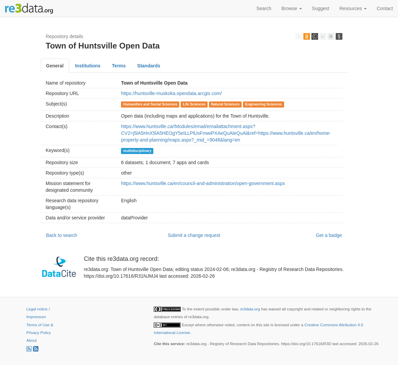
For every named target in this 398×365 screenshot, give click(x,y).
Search (263, 8)
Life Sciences (194, 104)
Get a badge (329, 235)
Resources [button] (353, 8)
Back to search (62, 235)
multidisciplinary (137, 151)
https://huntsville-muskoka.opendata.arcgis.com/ (171, 93)
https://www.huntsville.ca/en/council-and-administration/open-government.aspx (203, 183)
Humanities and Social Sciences (150, 104)
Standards (148, 65)
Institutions (87, 65)
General (55, 65)
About (31, 340)
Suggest (320, 8)
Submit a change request (194, 235)
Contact (385, 8)
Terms (119, 65)
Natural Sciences (225, 104)
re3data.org (250, 309)
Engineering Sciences (263, 104)
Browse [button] (291, 8)
